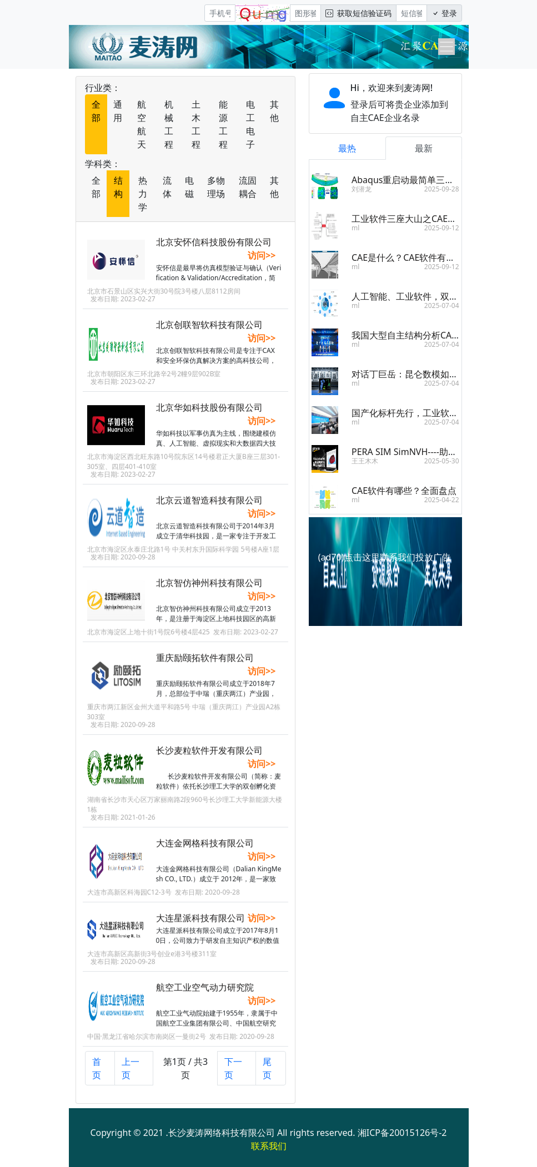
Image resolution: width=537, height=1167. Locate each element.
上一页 (130, 1068)
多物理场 (216, 187)
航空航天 (141, 124)
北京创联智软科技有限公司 (209, 325)
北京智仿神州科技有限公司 (209, 590)
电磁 (189, 187)
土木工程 (196, 124)
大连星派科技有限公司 (200, 925)
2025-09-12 (441, 228)
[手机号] (219, 13)
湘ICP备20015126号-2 (402, 1132)
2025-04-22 (441, 499)
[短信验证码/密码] (411, 13)
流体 (167, 187)
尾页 (267, 1068)
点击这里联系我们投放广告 (397, 557)
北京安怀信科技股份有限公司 (214, 242)
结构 (118, 187)
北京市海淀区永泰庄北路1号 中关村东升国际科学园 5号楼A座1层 (183, 556)
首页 (96, 1068)
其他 (274, 111)
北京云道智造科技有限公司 (209, 507)
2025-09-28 (441, 189)
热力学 (142, 193)
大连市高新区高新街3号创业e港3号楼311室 (152, 961)
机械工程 (168, 124)
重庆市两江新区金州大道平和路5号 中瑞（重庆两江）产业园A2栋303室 (184, 719)
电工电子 (250, 124)
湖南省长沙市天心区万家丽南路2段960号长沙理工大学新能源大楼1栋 (184, 811)
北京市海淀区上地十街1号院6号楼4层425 (148, 639)
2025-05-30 (441, 461)
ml (355, 228)
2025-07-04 (441, 305)
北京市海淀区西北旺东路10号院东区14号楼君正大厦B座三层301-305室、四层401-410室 (183, 468)
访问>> (261, 255)
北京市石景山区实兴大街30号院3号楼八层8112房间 (163, 291)
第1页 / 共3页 (185, 1068)
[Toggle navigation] (446, 47)
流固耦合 (248, 187)
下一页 (233, 1068)
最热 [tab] (347, 148)
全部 (96, 111)
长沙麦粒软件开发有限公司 (209, 757)
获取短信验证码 (358, 13)
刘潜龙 (362, 189)
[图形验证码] (305, 13)
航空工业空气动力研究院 (205, 994)
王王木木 (365, 461)
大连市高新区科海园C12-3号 (129, 899)
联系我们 (269, 1146)
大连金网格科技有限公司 (205, 850)
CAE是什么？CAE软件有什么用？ (416, 257)
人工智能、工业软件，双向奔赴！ (418, 296)
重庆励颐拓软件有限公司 (205, 665)
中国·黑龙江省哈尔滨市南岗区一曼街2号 (146, 1043)
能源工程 (223, 124)
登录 (444, 13)
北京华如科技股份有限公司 (209, 414)
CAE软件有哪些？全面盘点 (404, 490)
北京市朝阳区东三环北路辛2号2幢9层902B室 (154, 373)
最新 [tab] (424, 148)
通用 (117, 111)
